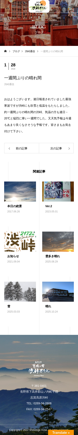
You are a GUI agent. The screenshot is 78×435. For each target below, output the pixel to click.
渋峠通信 (9, 84)
